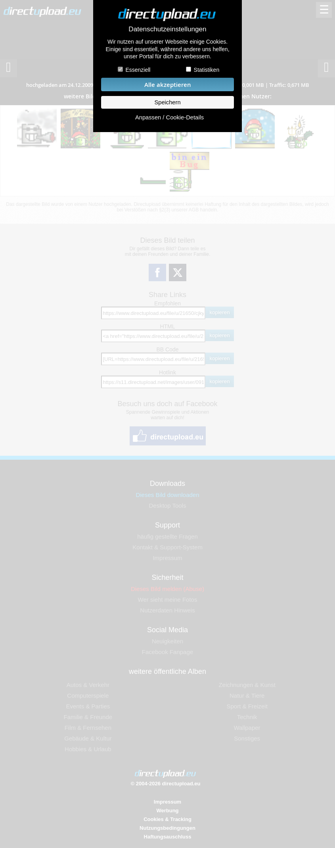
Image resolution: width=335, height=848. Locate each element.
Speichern (167, 102)
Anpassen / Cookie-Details (169, 117)
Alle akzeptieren (167, 84)
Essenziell (137, 70)
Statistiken (207, 70)
